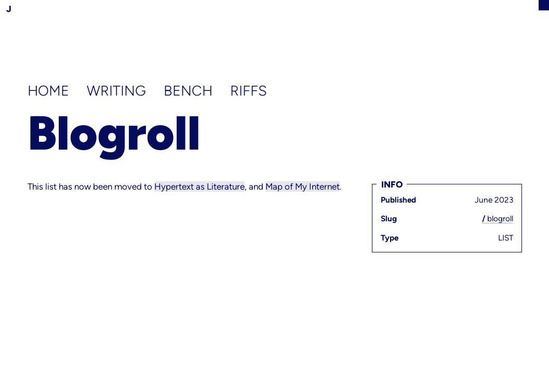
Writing (118, 90)
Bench (190, 90)
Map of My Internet (302, 186)
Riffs (248, 90)
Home (50, 90)
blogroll (497, 218)
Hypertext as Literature (199, 186)
